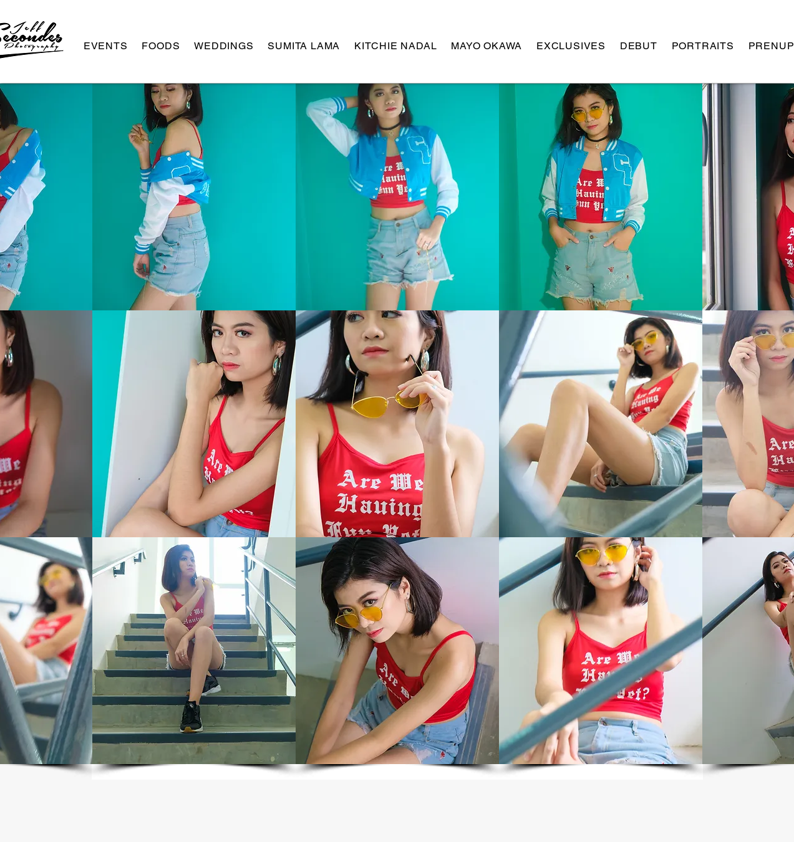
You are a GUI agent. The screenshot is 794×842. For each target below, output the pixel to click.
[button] (194, 197)
